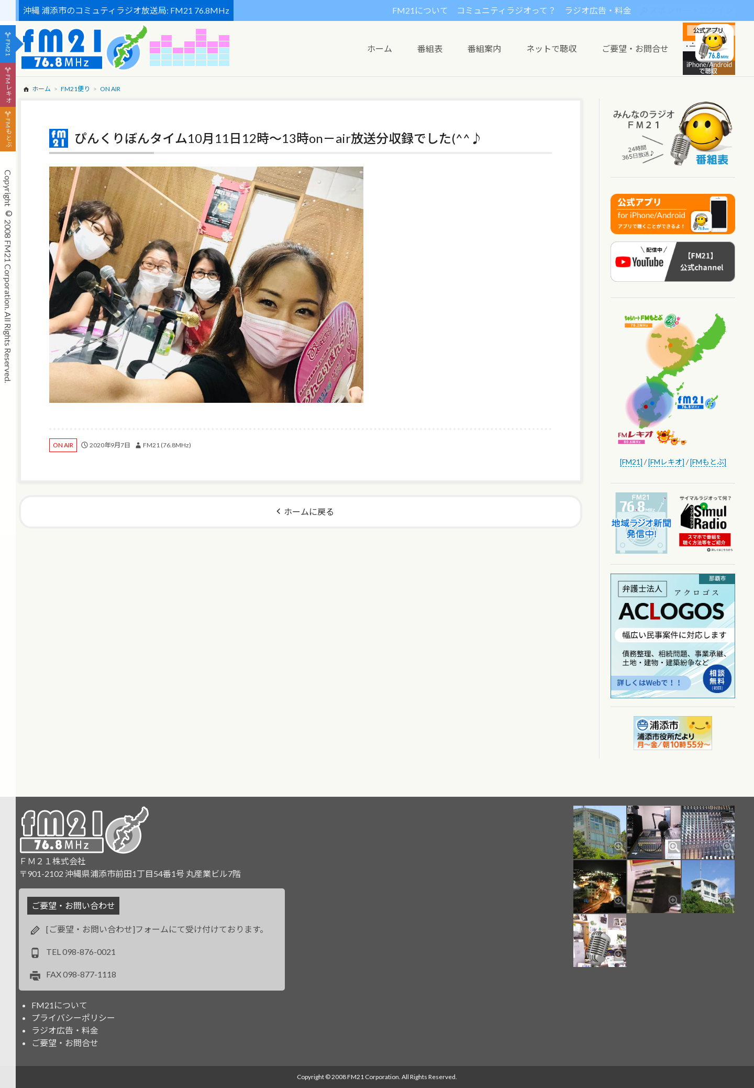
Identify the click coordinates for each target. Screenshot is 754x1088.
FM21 (8, 47)
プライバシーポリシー (73, 1018)
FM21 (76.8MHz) (167, 445)
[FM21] (631, 461)
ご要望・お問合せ (64, 1043)
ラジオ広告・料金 (597, 10)
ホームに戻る (309, 511)
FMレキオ (8, 88)
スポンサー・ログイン (691, 10)
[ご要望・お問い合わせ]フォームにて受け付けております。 (157, 929)
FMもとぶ (8, 133)
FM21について (420, 10)
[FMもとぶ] (708, 461)
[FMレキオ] (666, 461)
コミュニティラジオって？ (506, 10)
